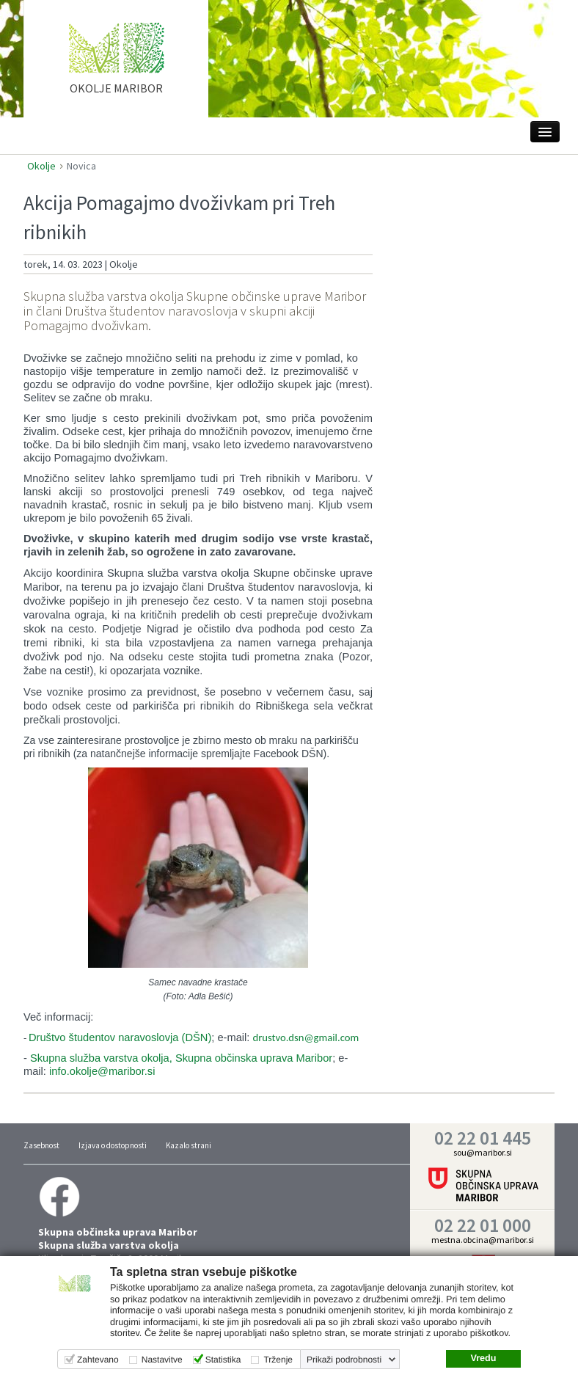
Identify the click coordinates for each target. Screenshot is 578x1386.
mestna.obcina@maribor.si (482, 1239)
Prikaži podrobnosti (344, 1359)
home (116, 65)
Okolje (41, 165)
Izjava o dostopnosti (112, 1145)
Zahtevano (98, 1359)
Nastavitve (162, 1359)
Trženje (278, 1359)
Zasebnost (41, 1145)
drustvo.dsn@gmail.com (305, 1037)
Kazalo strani (188, 1145)
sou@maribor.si (482, 1152)
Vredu (483, 1358)
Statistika (223, 1359)
